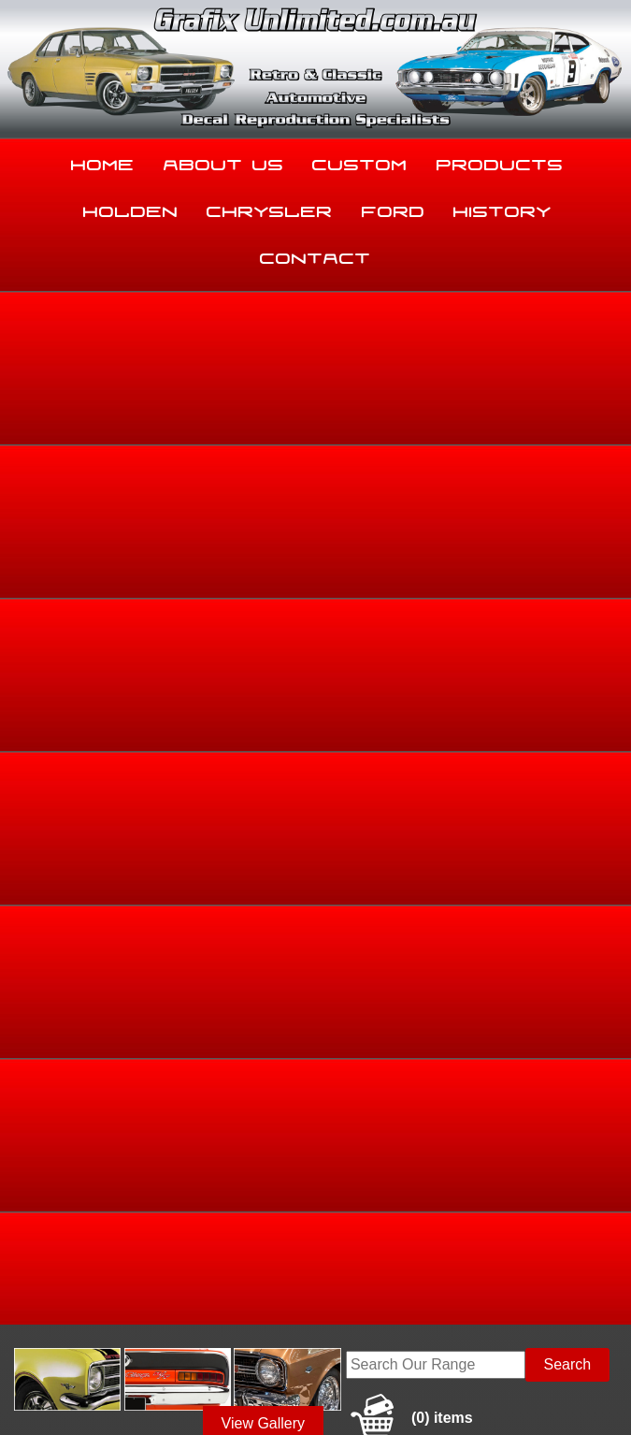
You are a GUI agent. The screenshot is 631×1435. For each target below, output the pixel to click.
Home (103, 161)
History (502, 208)
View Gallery (264, 376)
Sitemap (28, 1382)
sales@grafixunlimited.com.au (107, 1276)
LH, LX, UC (563, 515)
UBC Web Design (182, 1393)
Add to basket (400, 761)
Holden (131, 208)
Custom (360, 161)
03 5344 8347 (52, 1230)
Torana (505, 515)
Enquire (400, 803)
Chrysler (270, 208)
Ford (393, 208)
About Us (224, 161)
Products (500, 161)
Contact (315, 254)
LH (611, 515)
